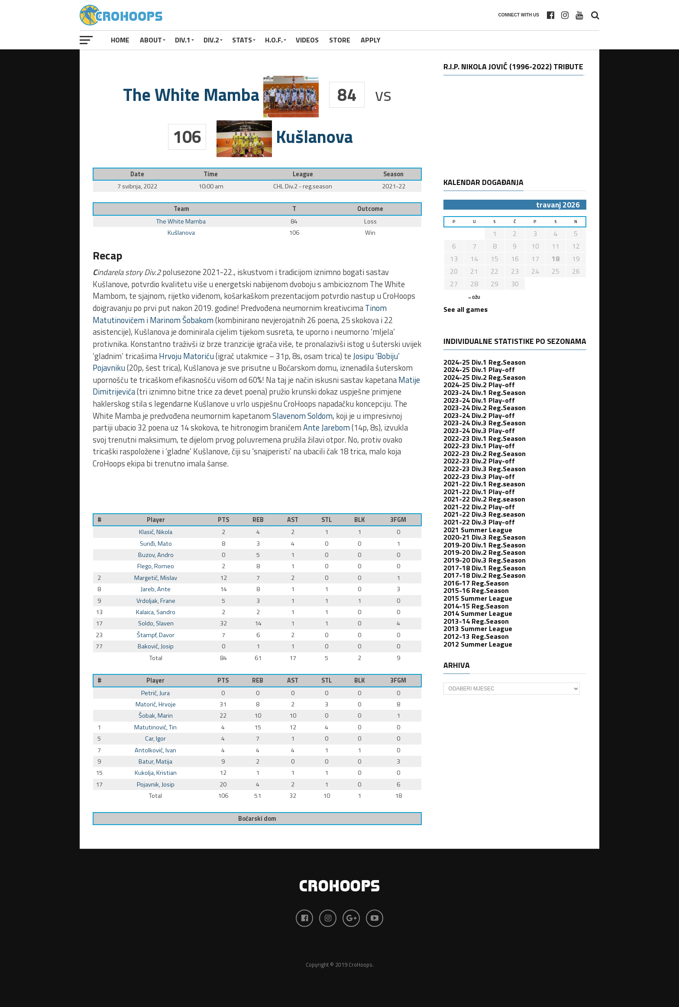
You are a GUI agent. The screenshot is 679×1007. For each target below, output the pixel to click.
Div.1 (183, 40)
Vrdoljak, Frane (155, 600)
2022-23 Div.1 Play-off (479, 445)
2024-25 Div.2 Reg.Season (484, 377)
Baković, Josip (156, 646)
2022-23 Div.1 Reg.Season (484, 438)
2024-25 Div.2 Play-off (479, 384)
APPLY (371, 40)
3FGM (398, 520)
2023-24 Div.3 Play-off (479, 430)
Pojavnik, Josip (156, 784)
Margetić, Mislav (155, 578)
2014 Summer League (477, 613)
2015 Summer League (477, 598)
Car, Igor (155, 738)
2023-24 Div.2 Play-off (479, 415)
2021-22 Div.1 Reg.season (484, 484)
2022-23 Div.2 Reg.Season (484, 453)
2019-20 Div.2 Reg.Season (484, 552)
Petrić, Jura (155, 693)
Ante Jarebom (326, 427)
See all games (465, 309)
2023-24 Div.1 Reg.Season (484, 392)
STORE (339, 40)
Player (156, 520)
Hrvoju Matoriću (186, 356)
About (151, 40)
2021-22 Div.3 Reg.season (484, 514)
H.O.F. (274, 40)
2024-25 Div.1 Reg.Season (484, 362)
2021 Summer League (477, 530)
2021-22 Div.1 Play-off (479, 491)
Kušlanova (181, 232)
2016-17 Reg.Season (476, 583)
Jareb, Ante (156, 589)
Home (120, 40)
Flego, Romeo (155, 566)
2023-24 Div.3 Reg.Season (484, 423)
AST (292, 520)
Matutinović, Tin (155, 727)
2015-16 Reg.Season (476, 590)
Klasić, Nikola (155, 532)
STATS (242, 40)
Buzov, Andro (156, 555)
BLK (359, 520)
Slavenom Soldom (302, 416)
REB (258, 520)
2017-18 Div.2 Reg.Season (484, 575)
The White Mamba (181, 221)
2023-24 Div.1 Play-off (479, 400)
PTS (223, 520)
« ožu (474, 297)
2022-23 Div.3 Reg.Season (484, 468)
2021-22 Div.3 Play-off (479, 522)
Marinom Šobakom (181, 320)
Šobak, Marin (156, 715)
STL (326, 520)
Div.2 (211, 40)
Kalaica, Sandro (155, 612)
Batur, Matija (155, 761)
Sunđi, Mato (156, 543)
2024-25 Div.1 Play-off (479, 369)
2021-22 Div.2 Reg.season (484, 499)
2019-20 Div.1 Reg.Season (484, 545)
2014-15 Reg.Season (476, 606)
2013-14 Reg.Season (476, 621)
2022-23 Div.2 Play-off (479, 461)
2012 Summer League (477, 644)
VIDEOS (307, 40)
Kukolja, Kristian (156, 772)
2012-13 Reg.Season (476, 636)
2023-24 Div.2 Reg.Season (484, 407)
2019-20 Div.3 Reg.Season (484, 560)
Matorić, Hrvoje (156, 704)
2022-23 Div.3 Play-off (479, 476)
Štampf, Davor (156, 635)
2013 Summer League (477, 628)
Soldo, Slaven (156, 623)
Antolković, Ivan (155, 750)
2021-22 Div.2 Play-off (479, 507)
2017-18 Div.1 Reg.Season (484, 568)
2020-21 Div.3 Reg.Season (484, 537)
